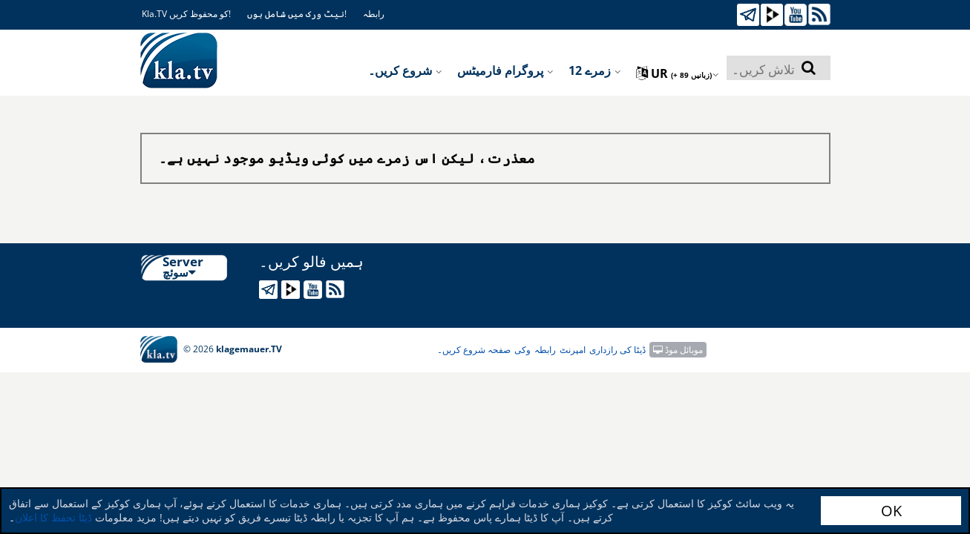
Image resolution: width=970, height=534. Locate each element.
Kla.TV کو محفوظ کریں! (186, 13)
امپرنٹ (573, 349)
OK (891, 511)
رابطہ (373, 13)
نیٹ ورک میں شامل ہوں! (297, 13)
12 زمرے (594, 70)
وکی (522, 349)
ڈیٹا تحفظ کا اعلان (53, 517)
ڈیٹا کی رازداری (617, 349)
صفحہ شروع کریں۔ (474, 349)
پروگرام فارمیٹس (505, 70)
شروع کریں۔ (405, 70)
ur (677, 73)
